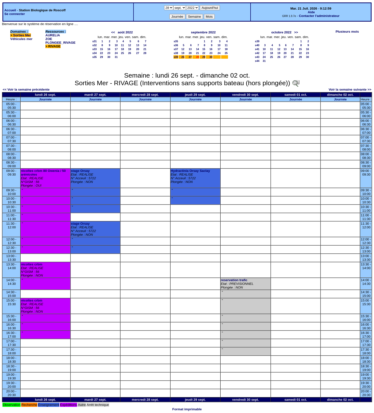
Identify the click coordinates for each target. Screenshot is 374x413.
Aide (311, 12)
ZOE (48, 39)
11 (122, 45)
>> (296, 32)
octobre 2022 (281, 32)
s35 (94, 56)
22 (101, 53)
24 (116, 53)
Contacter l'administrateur (319, 16)
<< (113, 32)
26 (129, 53)
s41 (257, 49)
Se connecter (14, 14)
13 (137, 45)
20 (137, 49)
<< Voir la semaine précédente (26, 89)
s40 (257, 45)
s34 (94, 53)
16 (108, 49)
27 (137, 53)
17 (116, 49)
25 (122, 53)
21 (144, 49)
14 (144, 45)
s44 (257, 60)
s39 (176, 56)
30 (108, 56)
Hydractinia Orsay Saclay (190, 171)
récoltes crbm (31, 264)
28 (144, 53)
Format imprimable (187, 409)
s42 (257, 53)
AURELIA (52, 35)
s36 (176, 45)
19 (129, 49)
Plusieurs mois (347, 31)
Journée (45, 99)
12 (129, 45)
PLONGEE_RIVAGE (60, 42)
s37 (176, 49)
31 (116, 56)
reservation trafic (234, 280)
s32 (94, 45)
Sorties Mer (22, 35)
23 (108, 53)
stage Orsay (80, 171)
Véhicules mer (21, 39)
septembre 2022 (203, 32)
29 (101, 56)
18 (122, 49)
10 (116, 45)
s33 (94, 49)
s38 (176, 53)
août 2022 (125, 32)
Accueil (10, 10)
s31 (94, 41)
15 (101, 49)
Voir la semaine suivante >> (350, 89)
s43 (257, 56)
